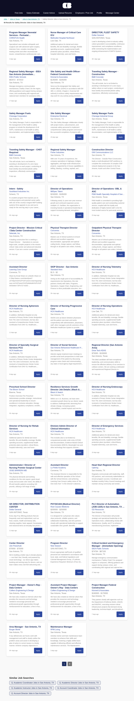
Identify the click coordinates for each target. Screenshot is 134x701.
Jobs (5, 19)
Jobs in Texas (15, 19)
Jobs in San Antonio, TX (31, 19)
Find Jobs (19, 13)
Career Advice (49, 13)
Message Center (112, 13)
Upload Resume (65, 13)
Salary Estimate (32, 13)
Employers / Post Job (84, 13)
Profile (99, 13)
